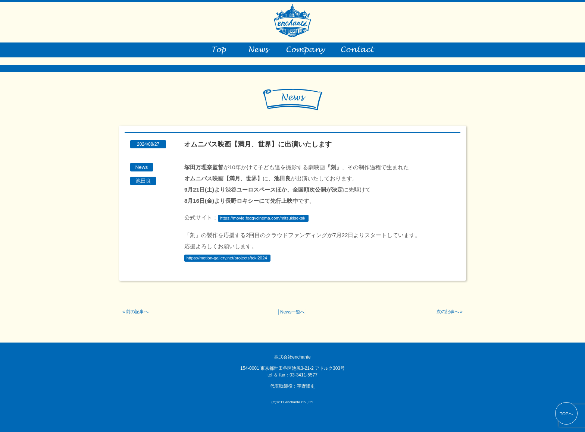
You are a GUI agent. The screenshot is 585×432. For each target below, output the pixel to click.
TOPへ (566, 413)
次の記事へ (448, 311)
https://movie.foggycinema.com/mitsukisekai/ (262, 218)
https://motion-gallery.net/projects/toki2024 (227, 258)
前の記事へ (137, 311)
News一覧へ (292, 312)
